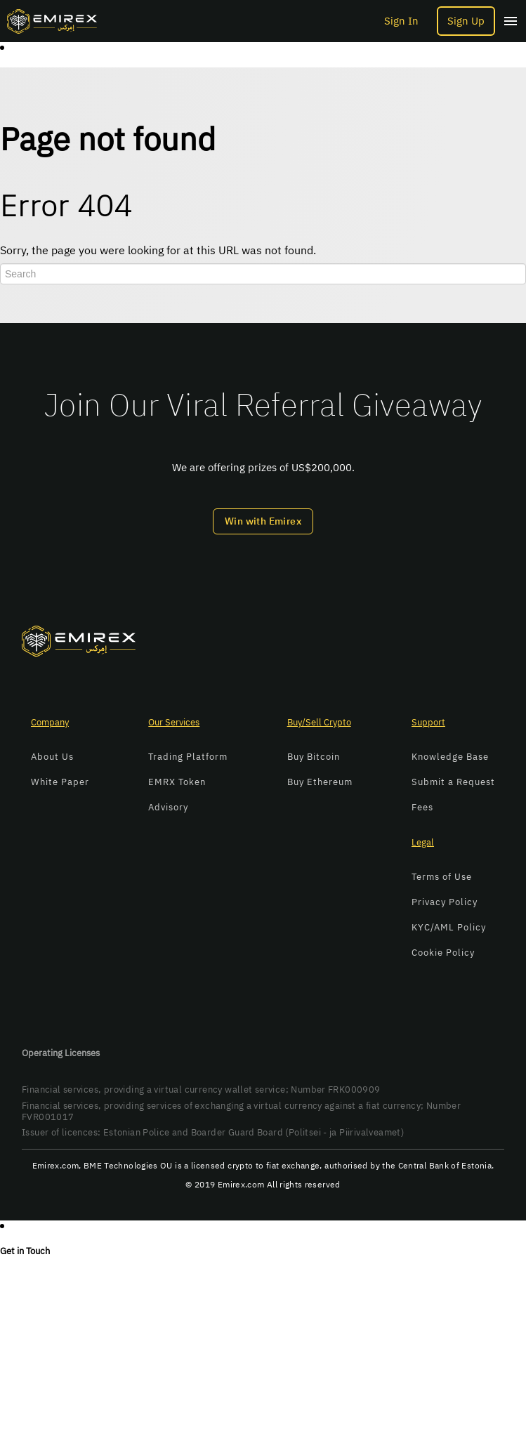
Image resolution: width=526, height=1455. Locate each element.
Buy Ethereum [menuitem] (320, 782)
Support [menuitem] (428, 722)
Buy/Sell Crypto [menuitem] (319, 722)
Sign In (401, 21)
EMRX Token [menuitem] (177, 782)
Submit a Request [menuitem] (453, 782)
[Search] (263, 273)
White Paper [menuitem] (60, 782)
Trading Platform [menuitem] (188, 756)
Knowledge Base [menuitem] (450, 756)
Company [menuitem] (50, 722)
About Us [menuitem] (52, 756)
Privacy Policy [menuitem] (445, 902)
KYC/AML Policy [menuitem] (449, 927)
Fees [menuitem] (422, 807)
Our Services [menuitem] (173, 722)
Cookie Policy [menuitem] (443, 952)
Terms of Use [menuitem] (442, 876)
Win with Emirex (263, 521)
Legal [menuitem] (423, 842)
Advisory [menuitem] (168, 807)
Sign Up (466, 21)
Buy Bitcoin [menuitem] (313, 756)
